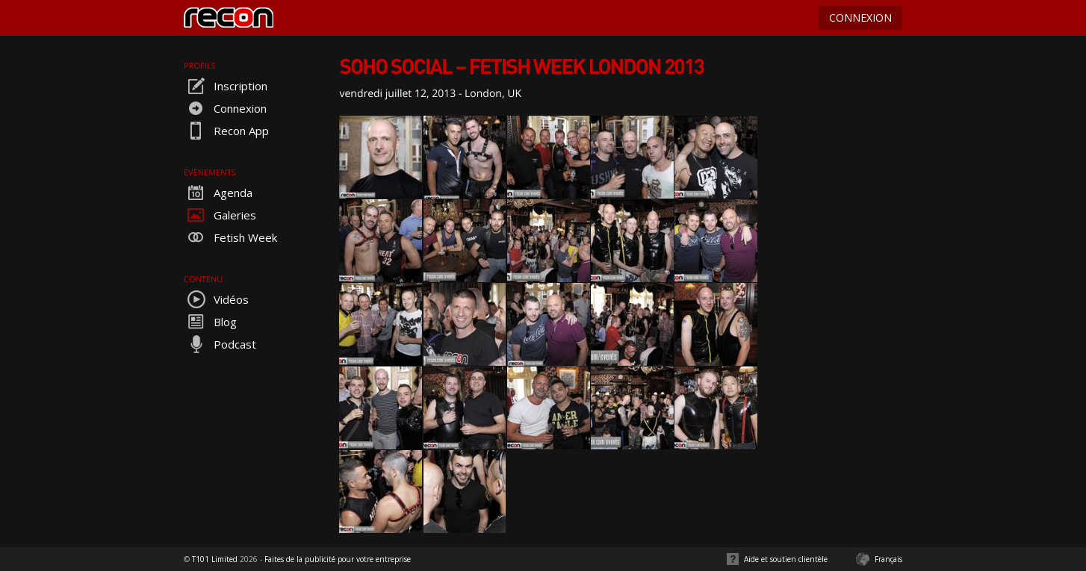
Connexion (225, 108)
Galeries (220, 215)
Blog (210, 322)
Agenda (218, 192)
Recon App (226, 130)
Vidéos (216, 299)
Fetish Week (230, 237)
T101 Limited (215, 559)
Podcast (220, 344)
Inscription (225, 86)
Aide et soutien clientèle (786, 559)
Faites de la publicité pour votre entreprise (337, 559)
